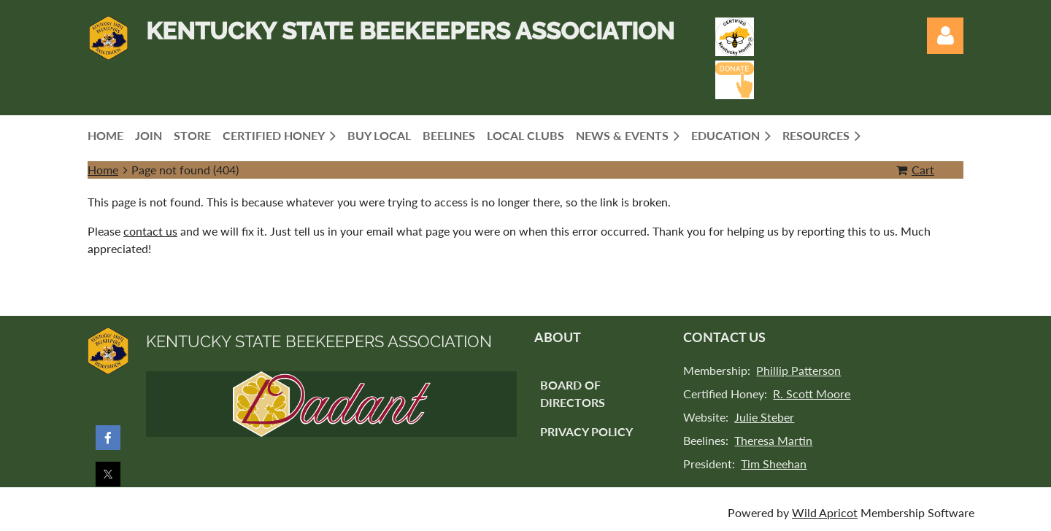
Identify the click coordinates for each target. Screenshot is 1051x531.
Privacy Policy (586, 431)
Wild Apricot (825, 512)
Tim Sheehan (773, 463)
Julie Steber (764, 417)
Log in (945, 36)
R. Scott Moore (811, 393)
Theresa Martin (773, 440)
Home (103, 170)
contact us (150, 231)
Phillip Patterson (798, 370)
